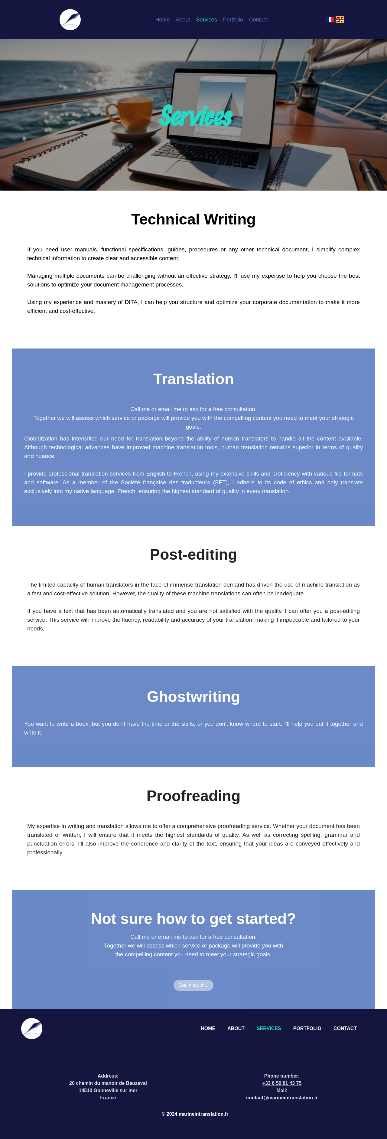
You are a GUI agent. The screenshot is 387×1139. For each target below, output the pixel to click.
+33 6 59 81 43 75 (281, 1083)
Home (162, 20)
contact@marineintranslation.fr (282, 1097)
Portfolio (233, 20)
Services (206, 20)
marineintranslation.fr (203, 1114)
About (183, 20)
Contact (258, 20)
